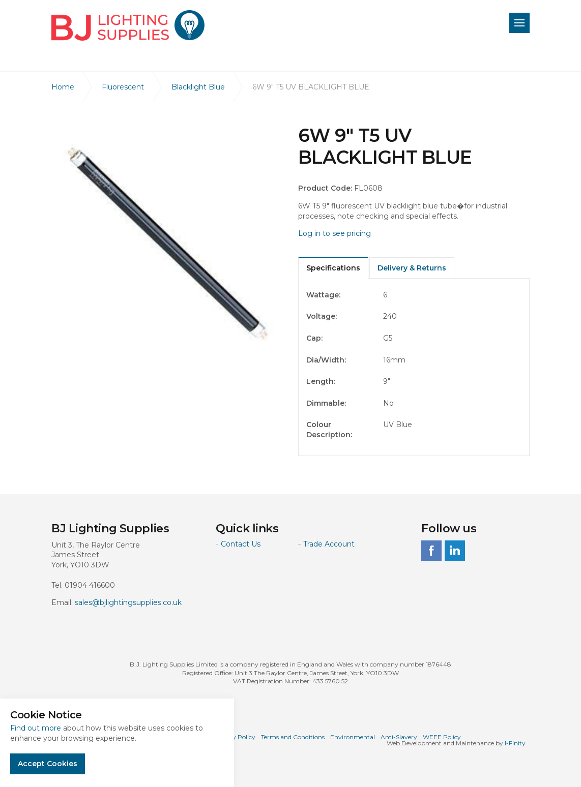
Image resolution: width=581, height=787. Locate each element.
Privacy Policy (234, 737)
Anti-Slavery (399, 737)
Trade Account (329, 544)
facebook (431, 550)
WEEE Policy (442, 737)
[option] (167, 240)
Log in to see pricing (334, 233)
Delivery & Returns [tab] (411, 268)
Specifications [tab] (333, 268)
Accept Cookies (47, 763)
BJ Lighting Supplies (128, 25)
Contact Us (240, 544)
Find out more (35, 728)
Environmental (352, 737)
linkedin (455, 550)
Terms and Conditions (293, 737)
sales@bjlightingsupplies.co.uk (128, 602)
